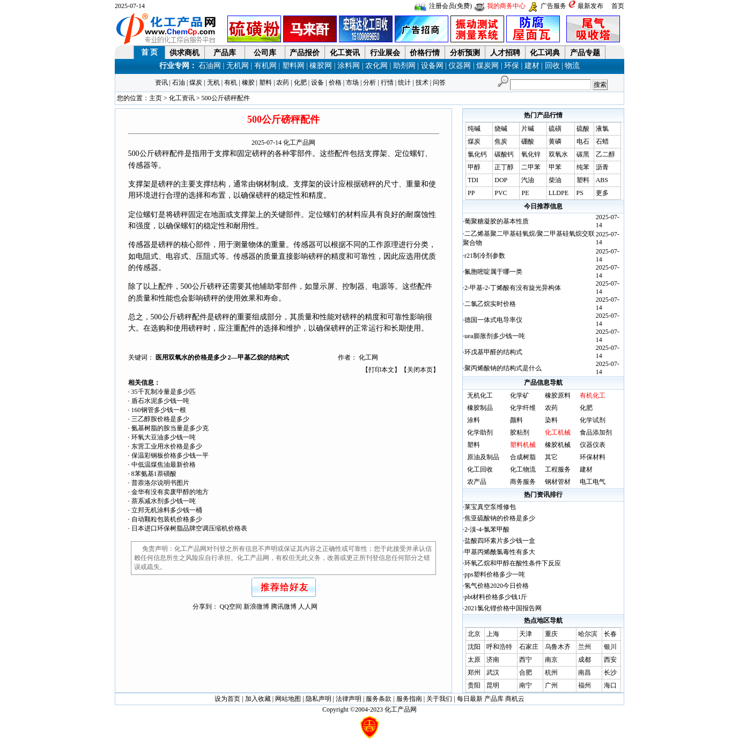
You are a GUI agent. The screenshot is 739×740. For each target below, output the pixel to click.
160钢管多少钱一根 (158, 410)
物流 (572, 66)
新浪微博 (256, 606)
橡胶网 (320, 66)
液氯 (602, 128)
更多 (602, 193)
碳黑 (583, 154)
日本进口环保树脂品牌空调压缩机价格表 (189, 528)
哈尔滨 (587, 634)
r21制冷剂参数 (484, 255)
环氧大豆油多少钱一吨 (163, 437)
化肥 (300, 82)
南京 (551, 659)
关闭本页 (420, 369)
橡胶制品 (480, 408)
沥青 (602, 167)
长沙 (610, 672)
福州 (584, 685)
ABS (602, 180)
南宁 (525, 685)
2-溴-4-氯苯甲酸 (486, 529)
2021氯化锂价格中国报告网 (503, 608)
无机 (213, 82)
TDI (473, 180)
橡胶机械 (558, 445)
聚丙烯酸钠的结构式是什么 (503, 368)
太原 (474, 659)
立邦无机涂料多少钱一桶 (166, 510)
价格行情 (425, 53)
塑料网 (293, 66)
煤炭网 (487, 66)
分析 (369, 82)
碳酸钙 (504, 154)
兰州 (584, 647)
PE (525, 193)
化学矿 (519, 395)
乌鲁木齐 (558, 647)
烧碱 (500, 128)
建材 (532, 66)
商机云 (514, 698)
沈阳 (474, 647)
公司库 (265, 53)
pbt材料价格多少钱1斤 (495, 597)
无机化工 (480, 395)
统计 (404, 82)
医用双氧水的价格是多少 (192, 357)
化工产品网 (299, 142)
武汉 (492, 672)
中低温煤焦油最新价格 (163, 464)
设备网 (432, 66)
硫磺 (555, 128)
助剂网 (404, 66)
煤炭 (195, 82)
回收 (552, 66)
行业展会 (385, 53)
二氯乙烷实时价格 (490, 304)
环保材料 (592, 457)
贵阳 (474, 685)
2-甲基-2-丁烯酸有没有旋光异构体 (512, 287)
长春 (610, 634)
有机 (230, 82)
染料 (551, 420)
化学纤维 (523, 408)
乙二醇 (605, 154)
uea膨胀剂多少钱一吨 (494, 336)
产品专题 (585, 53)
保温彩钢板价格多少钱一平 (170, 455)
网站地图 (288, 698)
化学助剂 (480, 432)
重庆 (551, 634)
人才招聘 (505, 53)
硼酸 (527, 141)
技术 (422, 82)
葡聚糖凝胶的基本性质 (496, 221)
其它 (551, 457)
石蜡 (602, 141)
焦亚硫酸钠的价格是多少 (499, 518)
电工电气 (592, 481)
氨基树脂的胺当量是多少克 (170, 428)
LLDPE (558, 193)
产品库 (224, 53)
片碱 (527, 128)
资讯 (161, 82)
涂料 (473, 420)
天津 (525, 634)
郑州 (474, 672)
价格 (335, 82)
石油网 (209, 66)
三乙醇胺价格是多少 (160, 419)
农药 (282, 82)
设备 (317, 82)
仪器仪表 (592, 445)
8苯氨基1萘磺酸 (153, 473)
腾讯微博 (284, 606)
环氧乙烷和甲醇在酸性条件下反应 (512, 563)
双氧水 (558, 154)
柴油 (555, 180)
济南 (492, 659)
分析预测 (465, 53)
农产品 (476, 481)
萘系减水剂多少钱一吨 (163, 501)
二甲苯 (531, 167)
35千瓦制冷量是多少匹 (163, 391)
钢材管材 (558, 481)
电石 (583, 141)
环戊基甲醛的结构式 (493, 352)
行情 (387, 82)
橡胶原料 (558, 395)
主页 (155, 98)
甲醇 (474, 167)
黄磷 (555, 141)
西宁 (525, 659)
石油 (178, 82)
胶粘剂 (519, 432)
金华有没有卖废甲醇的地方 (170, 492)
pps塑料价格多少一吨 (494, 574)
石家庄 (528, 647)
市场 (352, 82)
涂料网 (348, 66)
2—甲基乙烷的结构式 (258, 357)
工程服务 (558, 469)
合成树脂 (523, 457)
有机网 (265, 66)
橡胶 (248, 82)
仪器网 (459, 66)
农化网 (376, 66)
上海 (492, 634)
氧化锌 (531, 154)
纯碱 (474, 128)
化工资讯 (345, 53)
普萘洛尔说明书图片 (160, 483)
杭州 (551, 672)
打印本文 (381, 369)
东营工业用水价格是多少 (166, 446)
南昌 (584, 672)
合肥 (525, 672)
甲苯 (555, 167)
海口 (610, 685)
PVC (500, 193)
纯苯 (583, 167)
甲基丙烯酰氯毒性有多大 (499, 552)
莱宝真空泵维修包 (490, 507)
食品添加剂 (596, 432)
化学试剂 (592, 420)
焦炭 (500, 141)
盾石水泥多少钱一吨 (160, 401)
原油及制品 (483, 457)
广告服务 (553, 6)
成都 (584, 659)
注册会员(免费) (450, 6)
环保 (511, 66)
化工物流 (523, 469)
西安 (610, 659)
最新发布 (590, 6)
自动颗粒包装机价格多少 (166, 519)
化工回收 (480, 469)
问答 (439, 82)
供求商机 (184, 53)
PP (471, 193)
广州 (551, 685)
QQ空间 (231, 606)
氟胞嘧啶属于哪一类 (493, 271)
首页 (617, 6)
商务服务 (523, 481)
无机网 (237, 66)
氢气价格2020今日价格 (496, 585)
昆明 (492, 685)
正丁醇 (504, 167)
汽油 (527, 180)
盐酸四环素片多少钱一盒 (499, 540)
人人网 (307, 606)
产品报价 (305, 53)
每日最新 (470, 698)
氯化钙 (477, 154)
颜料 (516, 420)
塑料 (265, 82)
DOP (500, 180)
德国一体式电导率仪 (493, 320)
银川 (610, 647)
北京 (474, 634)
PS (580, 193)
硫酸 (583, 128)
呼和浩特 (499, 647)
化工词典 (545, 53)
